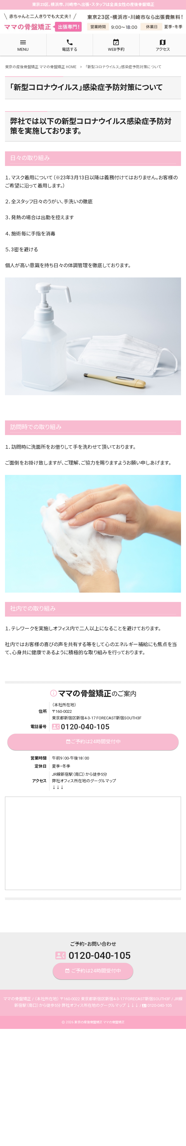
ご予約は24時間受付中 (93, 742)
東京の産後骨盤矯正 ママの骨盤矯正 (99, 1022)
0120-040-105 (80, 726)
